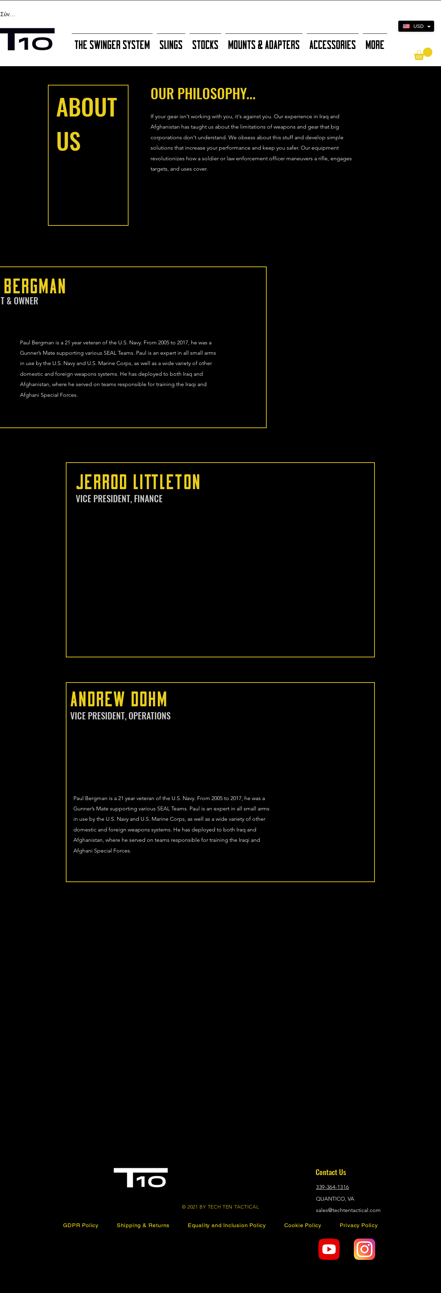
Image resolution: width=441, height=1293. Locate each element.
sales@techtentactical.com (348, 1210)
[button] (423, 54)
